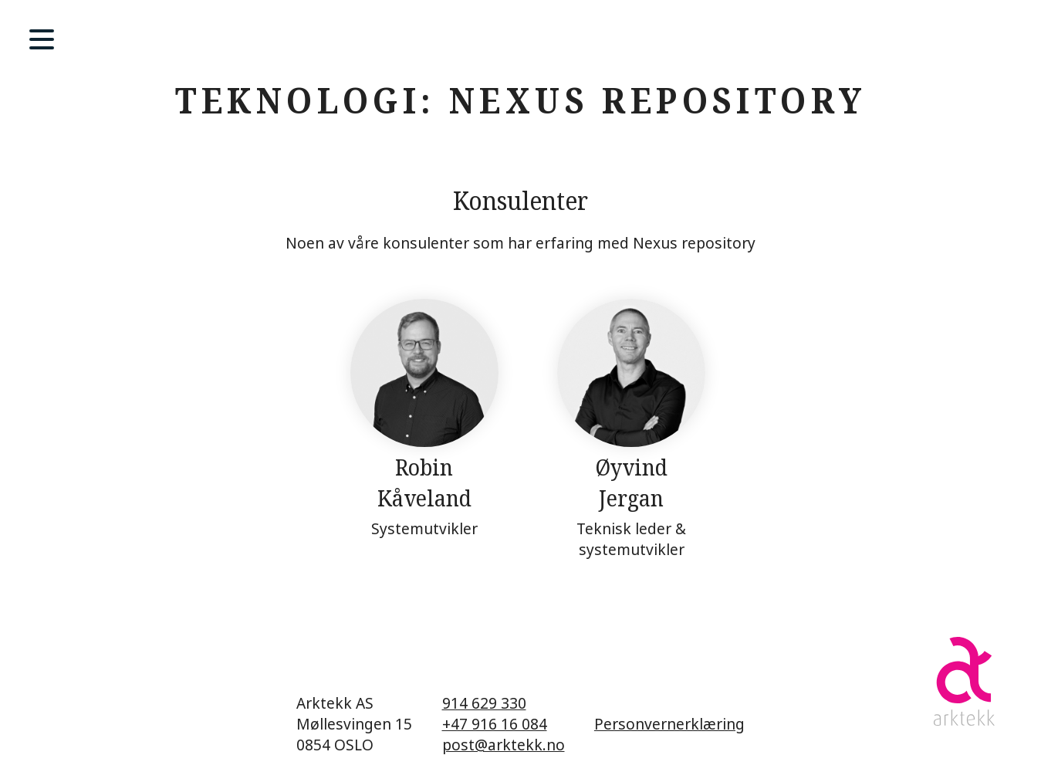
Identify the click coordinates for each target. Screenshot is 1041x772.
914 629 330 (484, 702)
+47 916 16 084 (494, 723)
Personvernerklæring (669, 723)
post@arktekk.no (503, 744)
